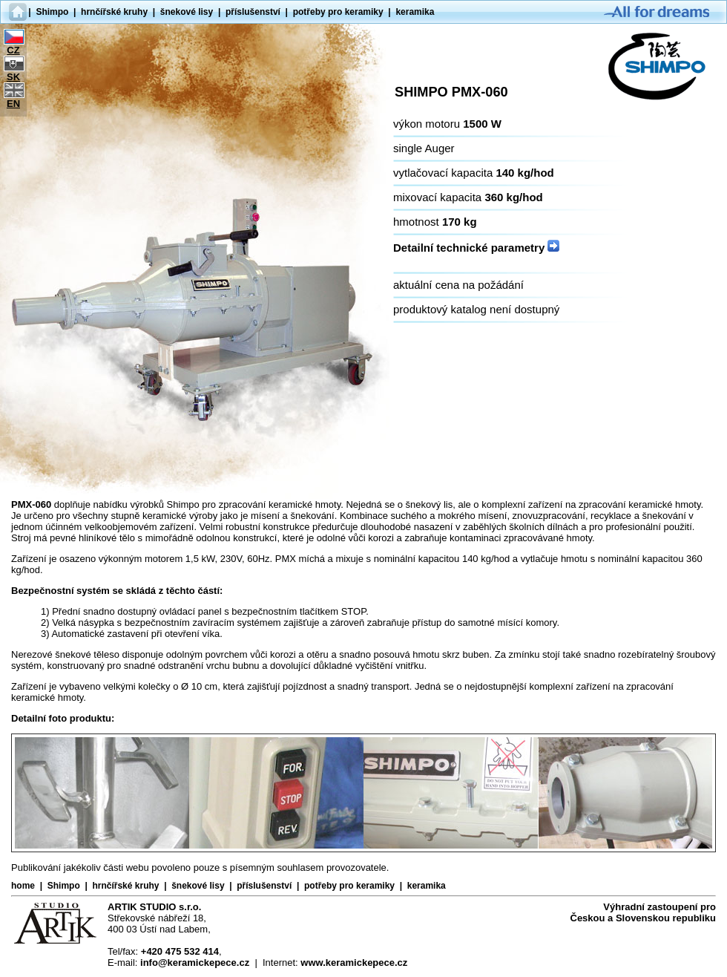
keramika (414, 12)
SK (13, 76)
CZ (13, 50)
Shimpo (52, 12)
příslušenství (253, 12)
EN (13, 103)
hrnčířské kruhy (114, 12)
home (23, 885)
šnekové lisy (186, 12)
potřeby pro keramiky (338, 12)
